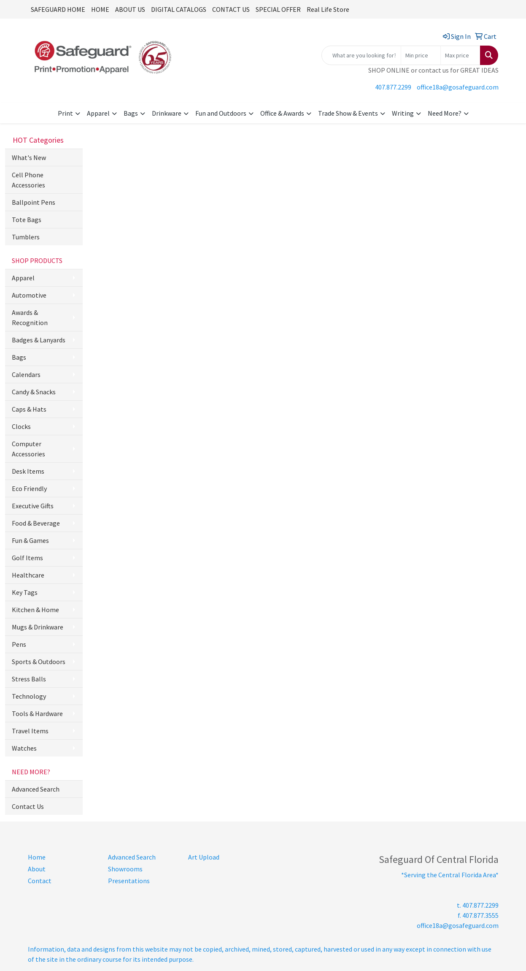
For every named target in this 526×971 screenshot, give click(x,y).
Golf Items (27, 557)
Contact (39, 880)
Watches (24, 748)
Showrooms (125, 869)
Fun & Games (30, 540)
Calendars (26, 374)
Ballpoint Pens (33, 202)
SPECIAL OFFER (278, 9)
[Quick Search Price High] (460, 55)
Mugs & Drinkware (37, 627)
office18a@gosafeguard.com (458, 87)
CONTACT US (231, 9)
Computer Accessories (28, 448)
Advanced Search (35, 789)
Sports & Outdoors (38, 661)
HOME (100, 9)
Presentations (129, 880)
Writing (403, 113)
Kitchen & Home (35, 609)
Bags (131, 113)
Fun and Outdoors (220, 113)
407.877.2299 (393, 87)
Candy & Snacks (34, 392)
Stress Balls (29, 679)
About (37, 869)
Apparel (98, 113)
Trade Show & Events (348, 113)
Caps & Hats (29, 409)
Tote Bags (26, 219)
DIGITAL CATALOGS (178, 9)
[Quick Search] (361, 55)
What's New (29, 157)
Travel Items (30, 731)
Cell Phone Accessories (28, 180)
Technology (29, 696)
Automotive (29, 295)
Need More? (444, 113)
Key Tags (25, 592)
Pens (19, 644)
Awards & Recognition (30, 317)
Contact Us (28, 806)
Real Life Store (328, 9)
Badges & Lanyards (38, 340)
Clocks (21, 426)
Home (37, 857)
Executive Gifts (33, 506)
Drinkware (166, 113)
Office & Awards (282, 113)
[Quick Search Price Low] (421, 55)
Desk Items (28, 471)
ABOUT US (130, 9)
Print (65, 113)
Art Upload (203, 857)
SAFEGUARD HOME (58, 9)
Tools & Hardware (37, 713)
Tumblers (26, 237)
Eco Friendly (29, 488)
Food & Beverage (36, 523)
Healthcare (28, 575)
